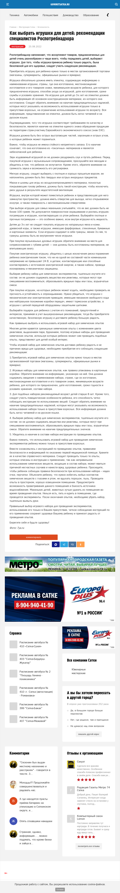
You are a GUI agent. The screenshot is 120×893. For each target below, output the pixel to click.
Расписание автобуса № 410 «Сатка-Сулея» (34, 644)
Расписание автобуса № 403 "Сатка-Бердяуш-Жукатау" (34, 659)
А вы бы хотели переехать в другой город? (88, 695)
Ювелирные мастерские (77, 671)
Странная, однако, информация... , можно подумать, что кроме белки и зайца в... (36, 837)
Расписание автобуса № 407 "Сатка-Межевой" (34, 719)
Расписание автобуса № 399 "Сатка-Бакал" (34, 706)
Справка (16, 633)
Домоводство (70, 15)
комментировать (33, 537)
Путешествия (50, 15)
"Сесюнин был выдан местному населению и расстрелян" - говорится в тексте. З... (35, 768)
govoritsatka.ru (60, 4)
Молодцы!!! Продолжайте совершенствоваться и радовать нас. (35, 786)
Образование (91, 15)
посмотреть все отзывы (89, 846)
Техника (14, 15)
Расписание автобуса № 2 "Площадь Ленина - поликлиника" (35, 675)
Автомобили (31, 15)
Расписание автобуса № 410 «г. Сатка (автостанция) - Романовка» (36, 691)
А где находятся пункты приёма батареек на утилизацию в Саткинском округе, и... (35, 804)
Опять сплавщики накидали (36, 821)
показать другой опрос (88, 734)
